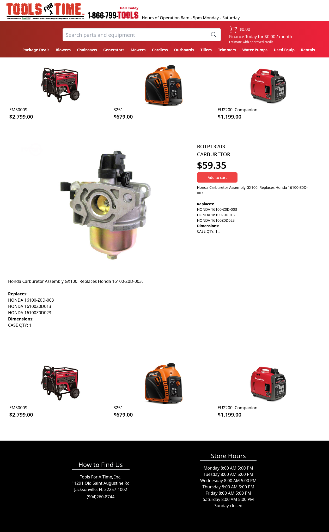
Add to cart (217, 177)
